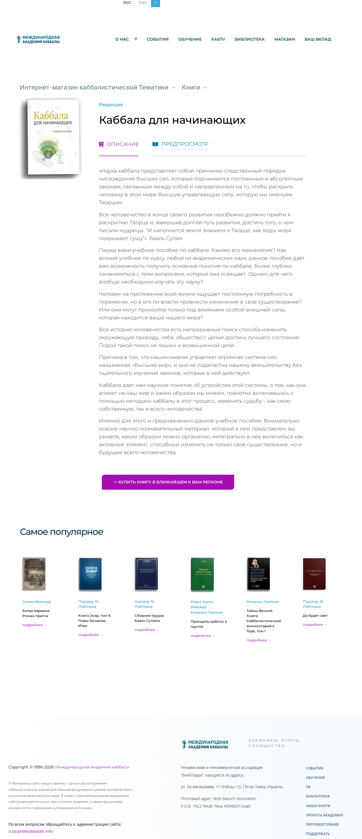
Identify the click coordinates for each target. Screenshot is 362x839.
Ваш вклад (318, 39)
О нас (126, 39)
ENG (143, 2)
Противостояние (322, 824)
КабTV (218, 39)
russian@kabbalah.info (30, 831)
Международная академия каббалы (92, 767)
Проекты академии (324, 815)
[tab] (119, 142)
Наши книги (318, 805)
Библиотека (250, 39)
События (158, 39)
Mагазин (284, 39)
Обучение (190, 39)
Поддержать (318, 833)
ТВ (308, 786)
